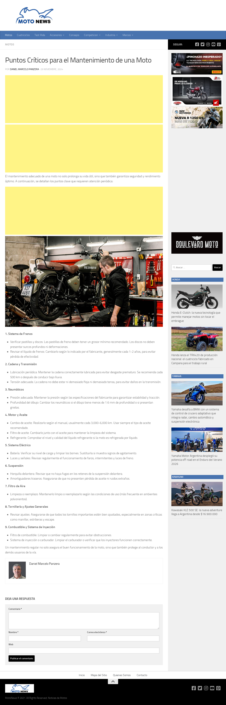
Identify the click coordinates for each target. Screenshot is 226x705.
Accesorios (56, 35)
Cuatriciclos (23, 35)
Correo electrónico (97, 632)
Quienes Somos (122, 675)
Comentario (15, 609)
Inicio (82, 675)
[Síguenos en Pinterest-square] (219, 44)
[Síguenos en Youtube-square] (213, 44)
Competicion (91, 35)
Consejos (74, 35)
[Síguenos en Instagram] (208, 44)
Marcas (127, 35)
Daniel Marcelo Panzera (24, 69)
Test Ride (39, 35)
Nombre (13, 632)
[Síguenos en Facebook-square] (197, 44)
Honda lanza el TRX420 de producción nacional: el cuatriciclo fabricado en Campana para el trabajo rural (194, 359)
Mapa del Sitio (99, 675)
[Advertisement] (84, 99)
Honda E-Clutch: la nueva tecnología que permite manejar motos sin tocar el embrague (195, 316)
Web (11, 644)
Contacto (142, 675)
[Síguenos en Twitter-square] (202, 44)
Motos (8, 35)
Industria (110, 35)
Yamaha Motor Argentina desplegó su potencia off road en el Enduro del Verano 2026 (196, 460)
